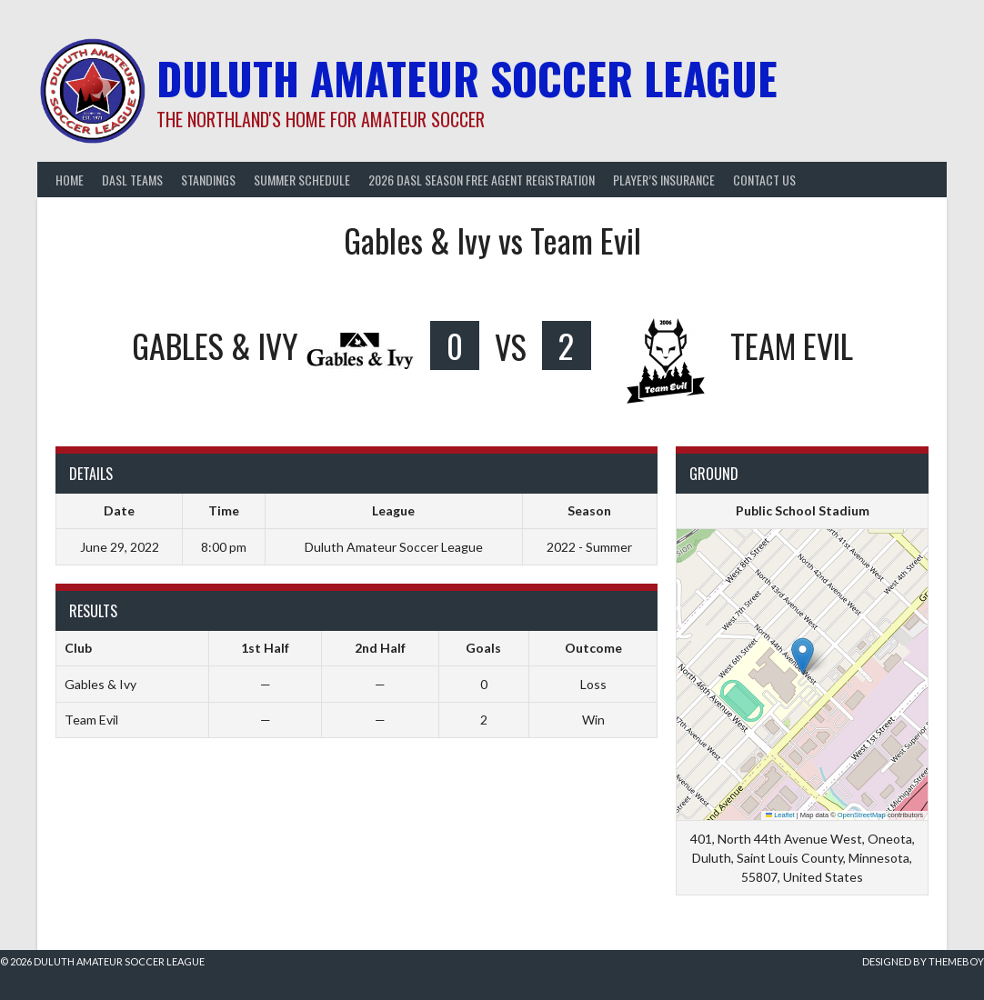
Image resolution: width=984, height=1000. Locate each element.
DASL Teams (132, 179)
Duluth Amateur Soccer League (467, 77)
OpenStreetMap (862, 815)
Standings (208, 179)
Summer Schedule (302, 179)
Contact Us (764, 179)
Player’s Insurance (664, 179)
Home (69, 179)
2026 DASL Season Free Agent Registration (481, 179)
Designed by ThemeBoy (923, 961)
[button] (802, 656)
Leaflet (780, 815)
